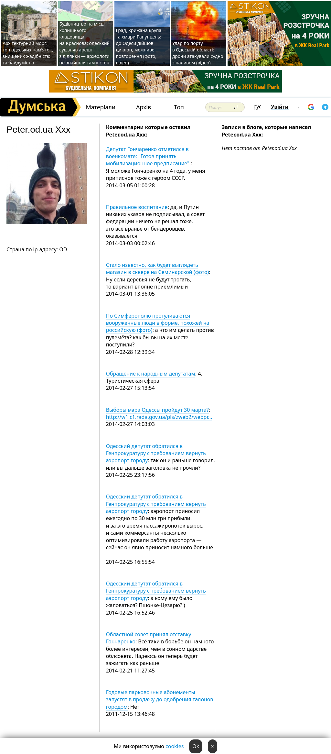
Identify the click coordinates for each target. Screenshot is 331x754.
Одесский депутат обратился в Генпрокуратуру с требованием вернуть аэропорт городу (156, 453)
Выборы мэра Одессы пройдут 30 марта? (157, 409)
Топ (179, 107)
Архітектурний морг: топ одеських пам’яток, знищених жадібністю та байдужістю (28, 53)
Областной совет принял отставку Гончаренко (148, 638)
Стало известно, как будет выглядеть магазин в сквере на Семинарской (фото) (157, 268)
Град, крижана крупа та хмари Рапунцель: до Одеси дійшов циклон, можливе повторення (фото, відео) (138, 46)
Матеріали (100, 107)
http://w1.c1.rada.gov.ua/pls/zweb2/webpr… (159, 417)
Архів (143, 107)
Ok (195, 746)
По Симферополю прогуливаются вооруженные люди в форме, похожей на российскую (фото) (157, 323)
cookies (175, 746)
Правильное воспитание (137, 207)
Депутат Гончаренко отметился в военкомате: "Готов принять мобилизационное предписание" (148, 156)
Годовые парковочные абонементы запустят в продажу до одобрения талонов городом (159, 699)
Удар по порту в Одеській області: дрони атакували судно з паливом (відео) (197, 53)
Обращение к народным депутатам (150, 373)
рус (257, 106)
